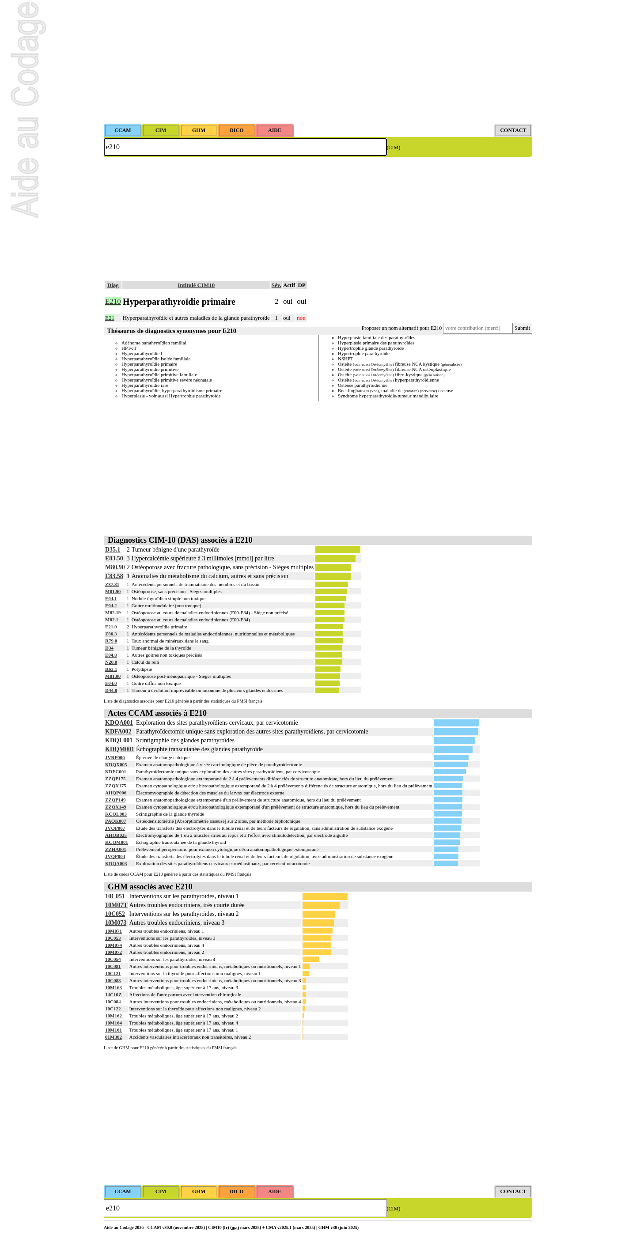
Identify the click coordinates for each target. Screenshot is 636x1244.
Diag (113, 285)
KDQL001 (118, 740)
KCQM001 (116, 842)
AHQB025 (116, 835)
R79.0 (111, 640)
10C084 (113, 1001)
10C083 (113, 980)
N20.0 (111, 662)
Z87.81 (112, 584)
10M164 (113, 1022)
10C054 (113, 959)
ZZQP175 (115, 778)
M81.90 (113, 591)
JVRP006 (115, 757)
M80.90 (115, 567)
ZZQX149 (115, 806)
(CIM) (394, 147)
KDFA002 (118, 731)
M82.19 (113, 612)
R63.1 (111, 669)
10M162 (113, 1015)
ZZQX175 (115, 785)
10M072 (113, 952)
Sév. (276, 285)
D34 (109, 647)
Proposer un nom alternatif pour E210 (402, 328)
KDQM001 (119, 749)
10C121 (113, 973)
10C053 (113, 938)
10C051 (115, 896)
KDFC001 (115, 771)
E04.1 (111, 598)
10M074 (113, 945)
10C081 (113, 966)
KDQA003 (116, 863)
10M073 (115, 922)
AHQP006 (115, 792)
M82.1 (111, 619)
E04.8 (111, 655)
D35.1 (113, 549)
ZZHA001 (115, 849)
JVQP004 (115, 856)
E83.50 (114, 558)
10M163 (113, 987)
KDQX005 (116, 764)
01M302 (113, 1037)
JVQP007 (115, 828)
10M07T (116, 905)
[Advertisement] (318, 62)
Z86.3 (111, 633)
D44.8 (111, 690)
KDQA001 (119, 722)
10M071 (113, 931)
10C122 (113, 1008)
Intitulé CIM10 (196, 285)
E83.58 (114, 576)
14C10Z (113, 994)
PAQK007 (115, 821)
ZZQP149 (115, 799)
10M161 (113, 1029)
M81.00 (113, 676)
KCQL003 (116, 814)
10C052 (115, 914)
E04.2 (111, 605)
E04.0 (111, 683)
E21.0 (111, 626)
